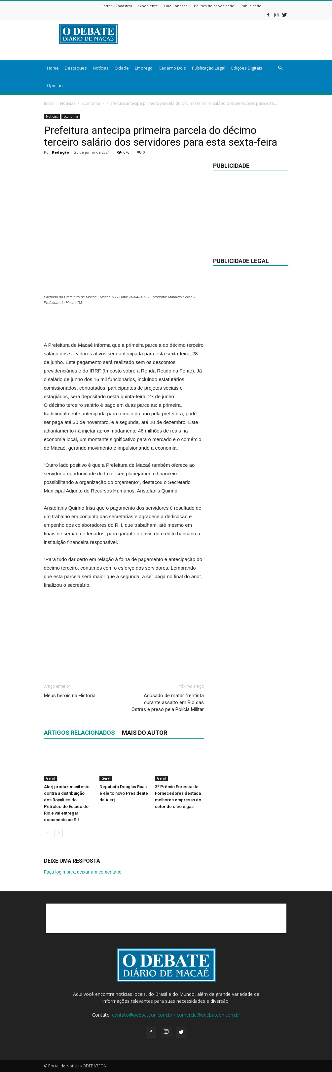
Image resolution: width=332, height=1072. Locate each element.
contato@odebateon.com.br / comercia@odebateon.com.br (176, 1015)
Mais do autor (144, 732)
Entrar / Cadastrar (116, 5)
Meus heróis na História (69, 696)
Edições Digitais (246, 68)
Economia (91, 103)
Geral (50, 778)
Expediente (148, 5)
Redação (60, 152)
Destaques (76, 68)
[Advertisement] (124, 324)
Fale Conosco (176, 5)
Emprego (144, 68)
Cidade (122, 68)
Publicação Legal (208, 68)
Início (49, 103)
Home (53, 68)
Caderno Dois (172, 68)
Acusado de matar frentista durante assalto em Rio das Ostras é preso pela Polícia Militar (167, 702)
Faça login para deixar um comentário (83, 872)
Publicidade (250, 5)
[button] (280, 68)
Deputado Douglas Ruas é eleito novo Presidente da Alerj (123, 793)
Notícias (101, 68)
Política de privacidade (214, 5)
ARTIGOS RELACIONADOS (79, 732)
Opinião (55, 85)
